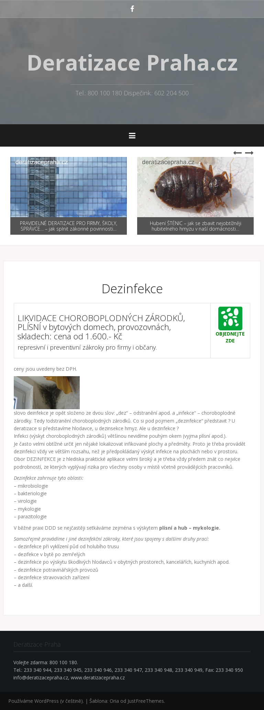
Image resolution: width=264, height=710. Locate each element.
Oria (114, 701)
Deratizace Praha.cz (132, 62)
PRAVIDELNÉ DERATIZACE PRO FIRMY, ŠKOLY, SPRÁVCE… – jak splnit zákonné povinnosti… (68, 226)
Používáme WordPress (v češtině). (46, 701)
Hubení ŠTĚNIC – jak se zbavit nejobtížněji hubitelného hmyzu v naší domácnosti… (195, 226)
